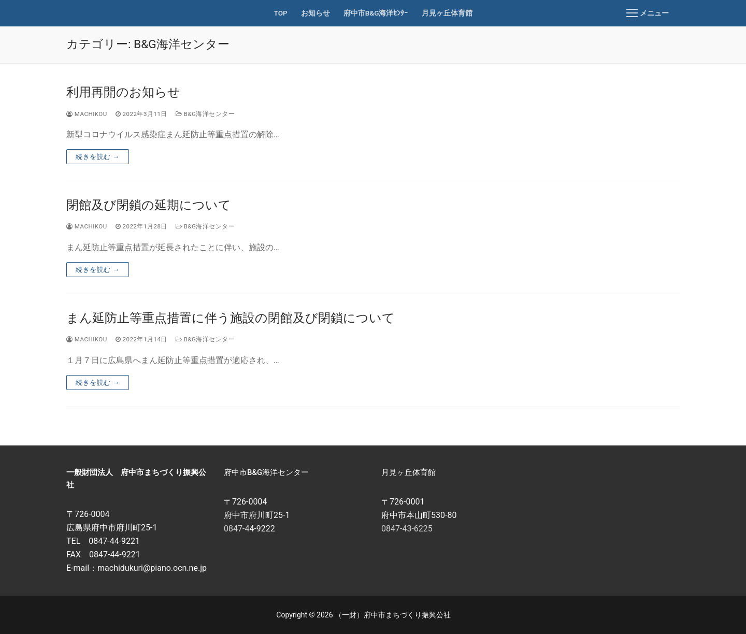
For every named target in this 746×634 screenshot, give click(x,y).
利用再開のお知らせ (123, 92)
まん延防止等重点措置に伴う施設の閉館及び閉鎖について (230, 318)
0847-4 (236, 529)
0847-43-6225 (407, 529)
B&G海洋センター (205, 114)
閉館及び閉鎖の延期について (148, 205)
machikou (86, 114)
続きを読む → (98, 157)
